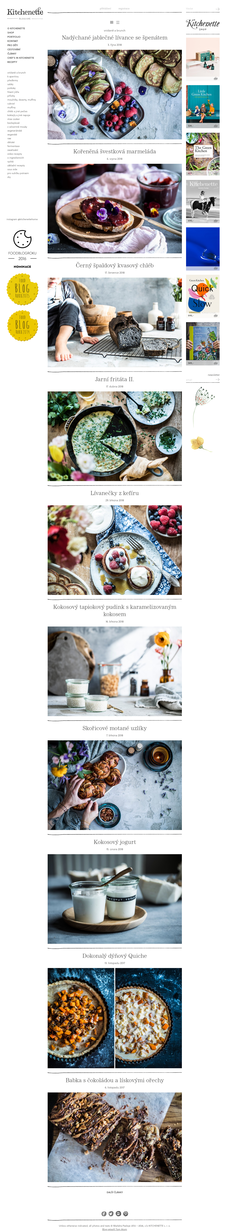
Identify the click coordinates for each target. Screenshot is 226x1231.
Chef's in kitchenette (20, 58)
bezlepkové (13, 123)
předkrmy (12, 80)
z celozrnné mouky (17, 126)
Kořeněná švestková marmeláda (114, 151)
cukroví (11, 103)
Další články (115, 1192)
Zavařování (12, 150)
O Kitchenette (16, 28)
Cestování (13, 49)
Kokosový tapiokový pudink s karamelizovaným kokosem (114, 610)
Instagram (118, 1213)
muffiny (11, 107)
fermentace (13, 146)
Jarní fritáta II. (114, 379)
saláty (10, 84)
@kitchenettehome (28, 219)
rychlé (10, 161)
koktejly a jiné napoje (18, 115)
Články (11, 53)
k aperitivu (13, 76)
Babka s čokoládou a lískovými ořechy (115, 1080)
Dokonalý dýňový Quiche (114, 955)
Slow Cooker (13, 119)
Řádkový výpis (117, 22)
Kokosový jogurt (115, 842)
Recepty (12, 62)
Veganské (12, 134)
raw (9, 138)
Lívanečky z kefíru (114, 493)
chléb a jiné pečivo (17, 111)
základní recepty (16, 165)
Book (23, 195)
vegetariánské (14, 130)
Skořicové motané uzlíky (115, 728)
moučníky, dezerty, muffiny (21, 99)
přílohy (11, 96)
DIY (9, 177)
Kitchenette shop (203, 25)
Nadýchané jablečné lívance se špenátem (114, 37)
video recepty (14, 154)
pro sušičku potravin (18, 173)
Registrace (124, 8)
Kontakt (12, 41)
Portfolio (13, 37)
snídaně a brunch (16, 72)
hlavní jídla (13, 92)
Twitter (111, 1213)
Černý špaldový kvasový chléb (115, 265)
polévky (11, 88)
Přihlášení (105, 8)
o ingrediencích (15, 157)
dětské (11, 142)
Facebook (104, 1213)
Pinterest (125, 1213)
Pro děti (12, 45)
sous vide (12, 169)
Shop (10, 32)
